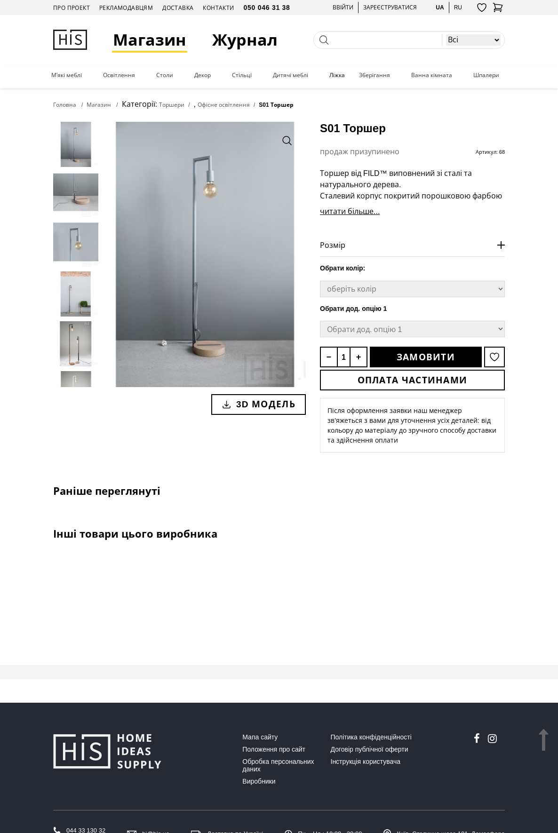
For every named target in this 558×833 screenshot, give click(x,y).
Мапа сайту (260, 737)
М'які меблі (66, 75)
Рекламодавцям (126, 8)
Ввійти (343, 7)
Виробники (258, 781)
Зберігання (374, 75)
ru (458, 7)
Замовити (426, 357)
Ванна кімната (431, 75)
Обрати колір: (342, 268)
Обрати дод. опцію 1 (353, 308)
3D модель (258, 404)
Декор (202, 75)
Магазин (149, 39)
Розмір (332, 245)
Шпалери (486, 75)
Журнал (245, 39)
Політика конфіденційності (371, 737)
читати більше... (350, 211)
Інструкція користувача (365, 761)
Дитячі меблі (290, 75)
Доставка (177, 8)
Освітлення (119, 75)
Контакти (218, 8)
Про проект (71, 8)
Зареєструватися (390, 7)
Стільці (242, 75)
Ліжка (337, 75)
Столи (164, 75)
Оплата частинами (413, 380)
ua (440, 7)
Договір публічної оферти (369, 749)
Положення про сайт (273, 749)
